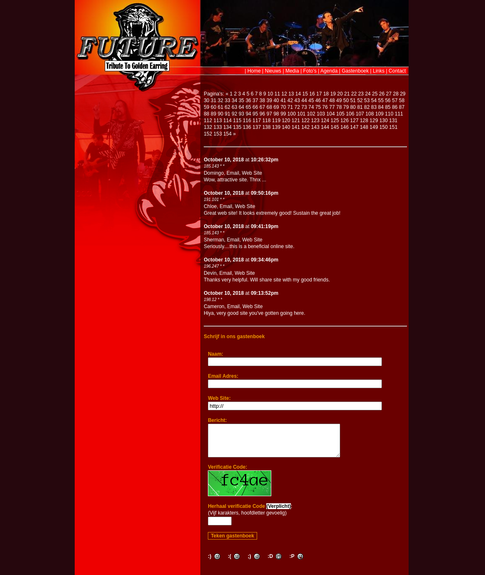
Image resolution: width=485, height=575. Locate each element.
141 (296, 127)
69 (276, 107)
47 (325, 100)
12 (284, 94)
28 (395, 94)
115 (237, 120)
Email (233, 173)
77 (332, 107)
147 (354, 127)
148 (364, 127)
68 (269, 107)
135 (237, 127)
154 (227, 134)
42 (290, 100)
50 (346, 100)
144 (325, 127)
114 (227, 120)
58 (401, 100)
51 (353, 100)
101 (301, 114)
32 (220, 100)
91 (227, 114)
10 (270, 94)
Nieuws (273, 71)
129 (374, 120)
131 (393, 120)
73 (304, 107)
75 (318, 107)
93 (241, 114)
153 (218, 134)
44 (304, 100)
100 (292, 114)
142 (305, 127)
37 (255, 100)
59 (206, 107)
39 (269, 100)
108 (370, 114)
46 (318, 100)
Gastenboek (355, 71)
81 (360, 107)
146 (344, 127)
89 (213, 114)
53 (366, 100)
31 (213, 100)
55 (381, 100)
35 (241, 100)
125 (335, 120)
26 (381, 94)
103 (321, 114)
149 (374, 127)
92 (234, 114)
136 (247, 127)
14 (298, 94)
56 (387, 100)
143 (315, 127)
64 (241, 107)
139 (276, 127)
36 (248, 100)
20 (340, 94)
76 (325, 107)
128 (364, 120)
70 (283, 107)
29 (402, 94)
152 (208, 134)
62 (227, 107)
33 (227, 100)
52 (360, 100)
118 (266, 120)
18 (325, 94)
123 (315, 120)
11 (277, 94)
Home (254, 71)
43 (297, 100)
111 (399, 114)
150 (383, 127)
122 (305, 120)
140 (286, 127)
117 (257, 120)
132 (208, 127)
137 (257, 127)
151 (393, 127)
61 (220, 107)
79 (346, 107)
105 (340, 114)
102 (311, 114)
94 (248, 114)
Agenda (329, 71)
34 (234, 100)
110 (389, 114)
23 (361, 94)
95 (255, 114)
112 (208, 120)
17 (319, 94)
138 (266, 127)
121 (296, 120)
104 (330, 114)
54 (373, 100)
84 (381, 107)
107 (360, 114)
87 (401, 107)
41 (283, 100)
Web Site (252, 173)
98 (276, 114)
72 (297, 107)
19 (333, 94)
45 (311, 100)
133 (218, 127)
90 (220, 114)
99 (283, 114)
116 (247, 120)
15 (305, 94)
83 (373, 107)
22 (353, 94)
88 (206, 114)
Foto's (309, 71)
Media (292, 71)
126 (344, 120)
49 (339, 100)
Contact (397, 71)
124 (325, 120)
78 (339, 107)
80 (353, 107)
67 (262, 107)
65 (248, 107)
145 (335, 127)
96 (262, 114)
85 (387, 107)
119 (276, 120)
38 (262, 100)
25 (374, 94)
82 (366, 107)
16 (312, 94)
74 (311, 107)
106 (350, 114)
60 (213, 107)
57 (394, 100)
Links (378, 71)
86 (394, 107)
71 (290, 107)
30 (206, 100)
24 (368, 94)
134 (227, 127)
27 (389, 94)
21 (347, 94)
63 (234, 107)
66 (255, 107)
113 (218, 120)
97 (269, 114)
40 (276, 100)
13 (291, 94)
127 (354, 120)
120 (286, 120)
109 (379, 114)
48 (332, 100)
